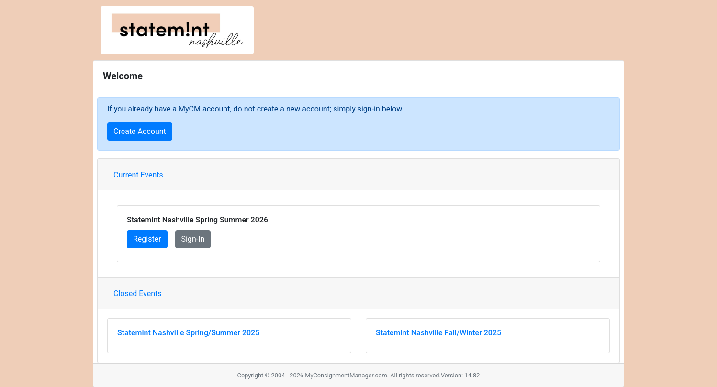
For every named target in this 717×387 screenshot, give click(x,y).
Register (147, 238)
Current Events (138, 174)
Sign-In (193, 238)
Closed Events (137, 293)
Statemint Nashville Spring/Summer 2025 (188, 332)
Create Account (139, 131)
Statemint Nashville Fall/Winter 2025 (438, 332)
